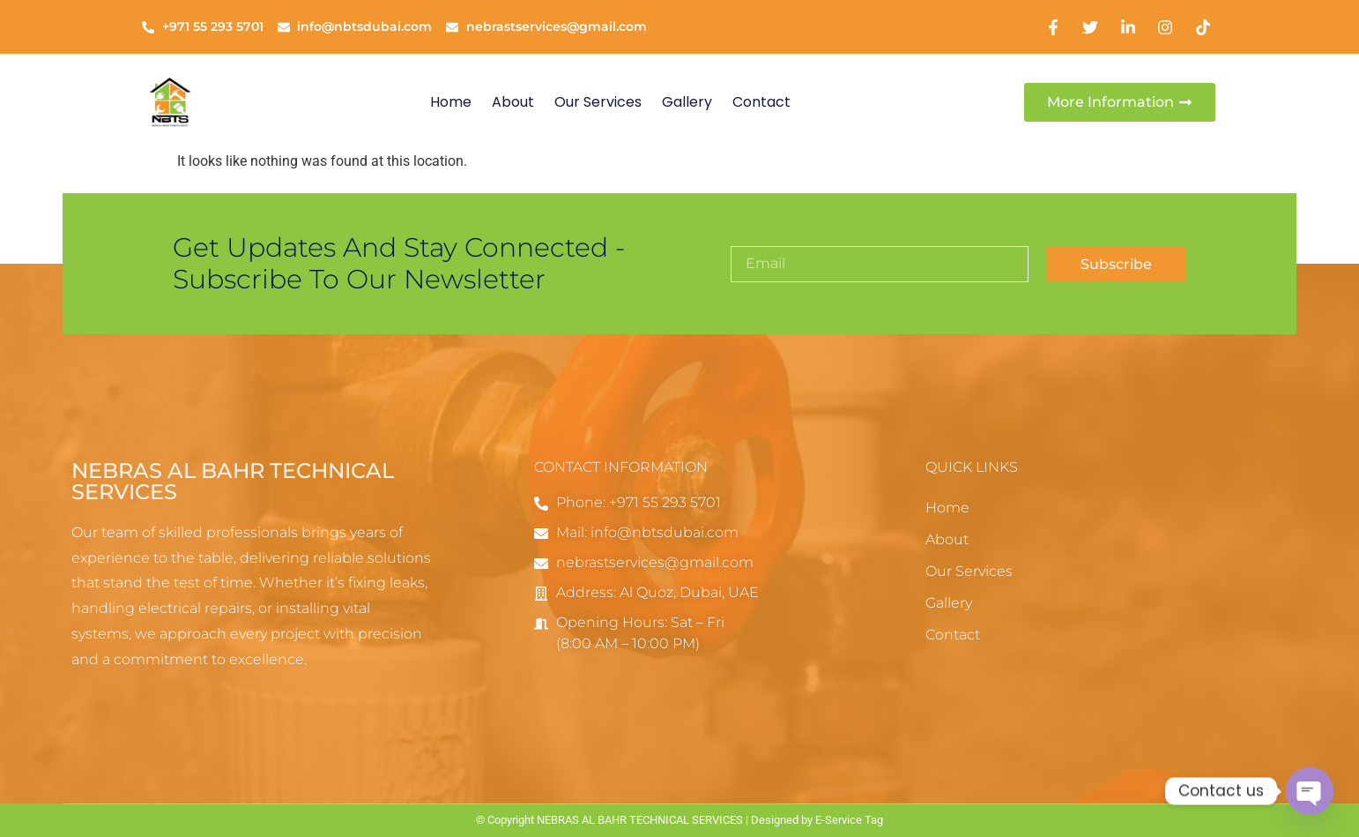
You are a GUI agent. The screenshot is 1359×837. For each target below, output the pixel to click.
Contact (761, 102)
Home (451, 102)
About (513, 102)
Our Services (598, 102)
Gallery (687, 102)
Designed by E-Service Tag (817, 819)
